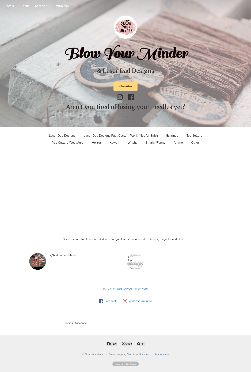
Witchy (132, 143)
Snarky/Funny (155, 143)
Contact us (61, 6)
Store (11, 6)
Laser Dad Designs (62, 136)
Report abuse (161, 354)
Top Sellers (194, 136)
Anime (178, 143)
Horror (96, 143)
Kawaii (114, 143)
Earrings (172, 136)
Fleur (129, 354)
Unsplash (144, 354)
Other (195, 143)
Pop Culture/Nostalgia (67, 143)
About (25, 6)
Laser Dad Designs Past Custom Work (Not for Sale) (121, 136)
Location (41, 6)
